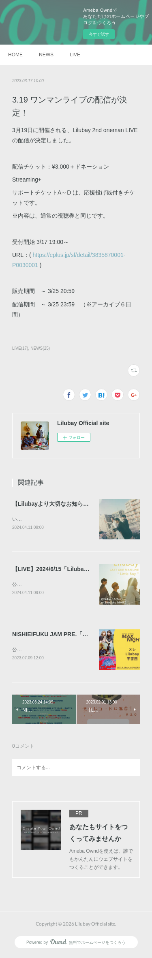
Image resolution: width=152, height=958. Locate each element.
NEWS (46, 55)
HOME (15, 55)
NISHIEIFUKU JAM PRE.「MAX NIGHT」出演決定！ (80, 635)
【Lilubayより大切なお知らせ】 (53, 503)
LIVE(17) (20, 348)
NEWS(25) (40, 348)
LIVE (75, 55)
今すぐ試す (99, 34)
